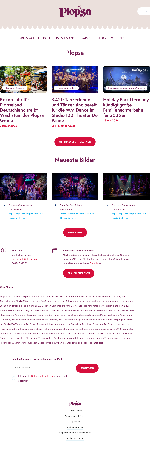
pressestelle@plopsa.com (24, 259)
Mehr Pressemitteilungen (75, 141)
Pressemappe (65, 38)
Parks (86, 38)
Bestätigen (87, 368)
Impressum (75, 421)
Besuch (125, 38)
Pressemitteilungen (35, 38)
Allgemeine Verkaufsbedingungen (75, 432)
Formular (94, 263)
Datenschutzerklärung (42, 376)
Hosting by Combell (75, 438)
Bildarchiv (105, 38)
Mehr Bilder (75, 232)
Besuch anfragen (79, 273)
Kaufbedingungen (75, 427)
